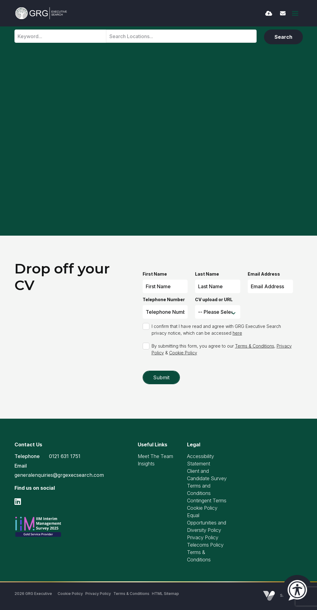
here (237, 333)
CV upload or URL (214, 299)
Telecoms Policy (205, 545)
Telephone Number (164, 299)
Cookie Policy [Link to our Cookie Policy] (70, 593)
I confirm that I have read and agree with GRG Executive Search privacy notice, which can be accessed (216, 330)
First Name (155, 274)
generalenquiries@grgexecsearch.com (59, 475)
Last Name (207, 274)
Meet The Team (155, 456)
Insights (146, 463)
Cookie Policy (183, 352)
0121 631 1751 (64, 456)
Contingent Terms (206, 500)
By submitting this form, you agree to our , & (222, 349)
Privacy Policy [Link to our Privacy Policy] (98, 593)
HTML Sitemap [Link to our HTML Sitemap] (165, 593)
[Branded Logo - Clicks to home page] (41, 13)
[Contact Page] (283, 13)
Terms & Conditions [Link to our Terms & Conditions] (131, 593)
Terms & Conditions (254, 346)
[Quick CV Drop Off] (268, 13)
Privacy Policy (202, 537)
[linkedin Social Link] (17, 501)
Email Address (264, 274)
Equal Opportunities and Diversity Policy (206, 522)
